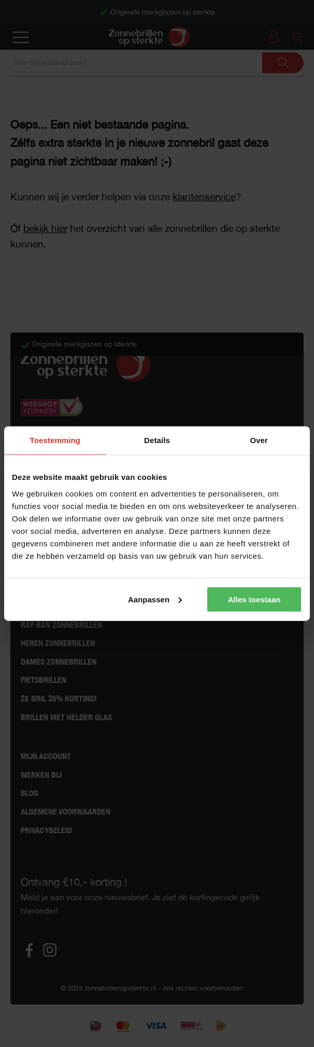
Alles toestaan (254, 599)
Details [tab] (157, 440)
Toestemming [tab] (55, 440)
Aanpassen (155, 599)
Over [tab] (259, 440)
